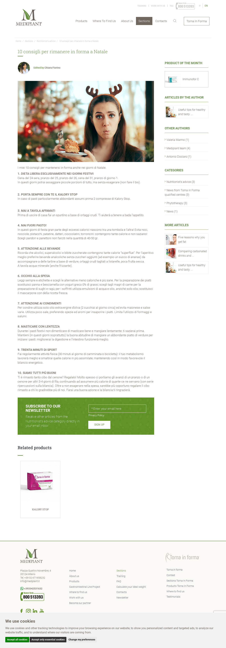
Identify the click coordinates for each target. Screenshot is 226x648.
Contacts (161, 21)
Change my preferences (82, 639)
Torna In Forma (196, 21)
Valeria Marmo (177, 140)
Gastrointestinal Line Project (84, 586)
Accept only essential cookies (48, 639)
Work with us (158, 6)
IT (200, 6)
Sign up (99, 424)
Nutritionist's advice (46, 41)
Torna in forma (174, 569)
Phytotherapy (176, 203)
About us (127, 21)
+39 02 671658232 (34, 577)
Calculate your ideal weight (131, 586)
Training (141, 6)
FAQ (171, 6)
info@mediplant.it (30, 581)
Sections (144, 21)
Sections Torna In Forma (179, 580)
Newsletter (122, 597)
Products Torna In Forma (180, 586)
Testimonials (173, 596)
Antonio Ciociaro (178, 156)
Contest (170, 575)
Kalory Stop (122, 198)
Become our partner (80, 603)
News (171, 211)
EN (206, 5)
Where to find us (104, 21)
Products (81, 21)
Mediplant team (178, 148)
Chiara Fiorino (52, 67)
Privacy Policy (96, 415)
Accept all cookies (17, 639)
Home (18, 41)
